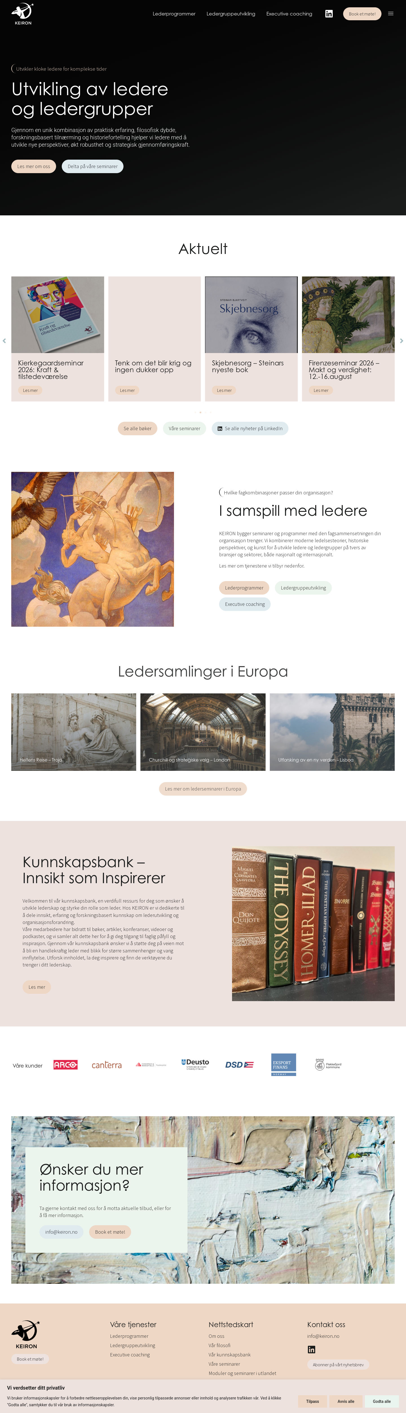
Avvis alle (345, 1401)
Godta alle (382, 1401)
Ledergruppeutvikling (231, 14)
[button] (391, 14)
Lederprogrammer (174, 14)
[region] (203, 1396)
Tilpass (312, 1401)
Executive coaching (289, 14)
